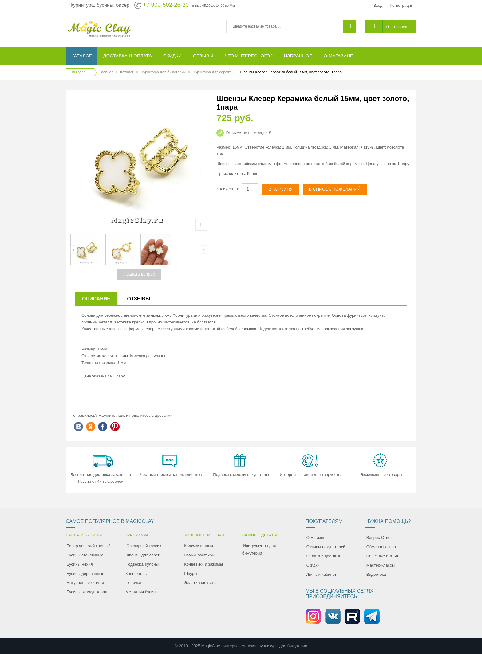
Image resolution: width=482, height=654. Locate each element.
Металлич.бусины (141, 592)
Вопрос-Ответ (379, 537)
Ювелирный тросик (143, 546)
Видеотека (376, 574)
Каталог (127, 72)
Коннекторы (136, 573)
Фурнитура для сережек (212, 72)
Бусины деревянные (86, 573)
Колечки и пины (198, 546)
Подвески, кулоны (142, 564)
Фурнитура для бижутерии (163, 72)
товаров (399, 27)
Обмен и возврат (382, 546)
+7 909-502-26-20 (166, 5)
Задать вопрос (139, 274)
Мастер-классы (380, 565)
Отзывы (138, 298)
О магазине (317, 537)
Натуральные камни (85, 582)
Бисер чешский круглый (89, 546)
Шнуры (190, 573)
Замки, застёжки (199, 555)
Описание (96, 298)
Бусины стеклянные (85, 555)
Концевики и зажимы (203, 564)
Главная (106, 72)
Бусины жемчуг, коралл (88, 592)
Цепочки (133, 582)
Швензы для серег (142, 555)
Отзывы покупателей (326, 546)
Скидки (313, 565)
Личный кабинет (321, 574)
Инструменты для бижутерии (259, 549)
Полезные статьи (382, 556)
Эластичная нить (199, 582)
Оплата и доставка (324, 556)
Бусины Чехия (80, 564)
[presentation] (73, 249)
